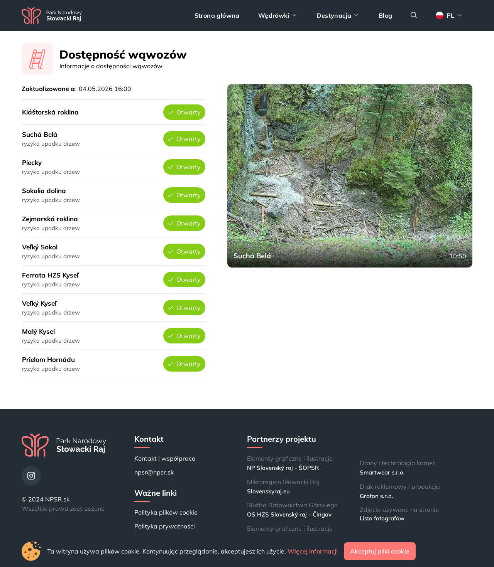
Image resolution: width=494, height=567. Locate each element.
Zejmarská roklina (50, 219)
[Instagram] (31, 475)
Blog (385, 15)
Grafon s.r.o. (376, 496)
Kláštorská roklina (50, 112)
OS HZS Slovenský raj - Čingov (289, 514)
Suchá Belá (40, 134)
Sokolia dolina (44, 191)
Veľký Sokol (40, 247)
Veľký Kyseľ (39, 303)
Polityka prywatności (164, 526)
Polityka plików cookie (166, 512)
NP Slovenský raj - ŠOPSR (283, 467)
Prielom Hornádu (48, 359)
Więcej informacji (313, 551)
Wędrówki (278, 15)
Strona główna (217, 15)
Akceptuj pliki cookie (379, 551)
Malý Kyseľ (38, 331)
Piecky (32, 162)
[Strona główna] (52, 15)
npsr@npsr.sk (154, 472)
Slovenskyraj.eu (268, 491)
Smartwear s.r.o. (382, 472)
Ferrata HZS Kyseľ (50, 275)
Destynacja (338, 15)
